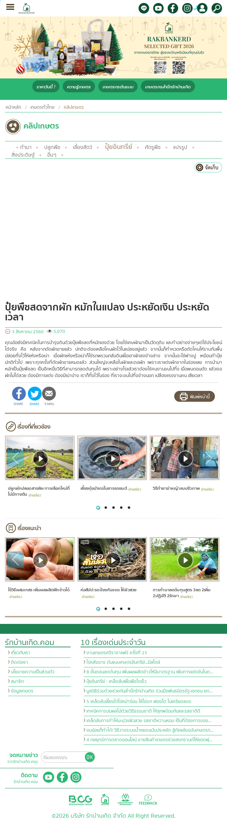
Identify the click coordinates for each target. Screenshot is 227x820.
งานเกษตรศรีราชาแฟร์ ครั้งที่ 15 (116, 653)
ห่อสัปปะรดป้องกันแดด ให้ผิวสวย (108, 592)
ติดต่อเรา (19, 662)
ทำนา (25, 147)
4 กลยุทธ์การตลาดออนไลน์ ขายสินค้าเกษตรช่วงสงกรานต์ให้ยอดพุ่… (149, 740)
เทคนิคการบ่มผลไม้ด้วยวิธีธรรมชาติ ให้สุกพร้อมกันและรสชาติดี (143, 711)
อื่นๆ (51, 155)
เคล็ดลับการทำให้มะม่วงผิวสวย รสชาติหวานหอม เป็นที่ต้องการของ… (148, 720)
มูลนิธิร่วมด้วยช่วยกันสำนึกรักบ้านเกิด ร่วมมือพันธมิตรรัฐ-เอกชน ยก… (149, 691)
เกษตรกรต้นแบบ (118, 87)
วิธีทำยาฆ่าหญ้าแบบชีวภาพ (183, 488)
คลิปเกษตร (74, 107)
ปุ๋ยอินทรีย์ (118, 147)
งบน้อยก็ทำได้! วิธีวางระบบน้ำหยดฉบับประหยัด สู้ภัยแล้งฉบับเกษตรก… (149, 730)
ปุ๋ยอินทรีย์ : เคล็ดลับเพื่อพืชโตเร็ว (116, 681)
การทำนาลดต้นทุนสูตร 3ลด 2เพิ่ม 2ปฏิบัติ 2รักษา (182, 593)
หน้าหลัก (13, 107)
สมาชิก (17, 681)
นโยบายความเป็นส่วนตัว (32, 672)
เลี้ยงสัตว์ (82, 147)
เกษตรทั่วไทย (42, 107)
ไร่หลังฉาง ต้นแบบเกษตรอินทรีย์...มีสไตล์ (123, 662)
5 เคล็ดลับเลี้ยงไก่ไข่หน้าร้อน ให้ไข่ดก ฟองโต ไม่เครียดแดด (138, 701)
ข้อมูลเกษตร (22, 691)
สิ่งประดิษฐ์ (23, 155)
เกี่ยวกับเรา (20, 653)
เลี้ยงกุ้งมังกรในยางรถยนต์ (110, 488)
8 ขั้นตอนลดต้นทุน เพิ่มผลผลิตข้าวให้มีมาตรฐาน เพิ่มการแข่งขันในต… (149, 672)
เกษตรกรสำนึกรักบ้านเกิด (168, 87)
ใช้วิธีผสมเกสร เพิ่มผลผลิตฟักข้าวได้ (39, 592)
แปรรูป (180, 147)
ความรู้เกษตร (79, 87)
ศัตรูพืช (153, 147)
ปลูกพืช (52, 147)
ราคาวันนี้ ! (46, 87)
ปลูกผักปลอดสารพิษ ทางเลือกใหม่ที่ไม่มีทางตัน (39, 491)
